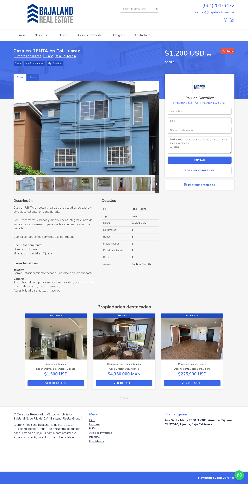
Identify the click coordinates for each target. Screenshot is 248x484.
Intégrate (119, 35)
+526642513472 (186, 103)
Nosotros (41, 35)
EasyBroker (225, 477)
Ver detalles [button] (55, 383)
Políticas (62, 35)
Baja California (65, 56)
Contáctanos (143, 35)
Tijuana (48, 56)
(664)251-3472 (218, 5)
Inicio (21, 35)
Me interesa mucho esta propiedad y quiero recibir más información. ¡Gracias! (200, 145)
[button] (19, 353)
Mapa (33, 77)
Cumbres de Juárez (27, 56)
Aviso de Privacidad (90, 35)
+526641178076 (213, 103)
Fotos (19, 77)
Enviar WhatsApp (199, 170)
